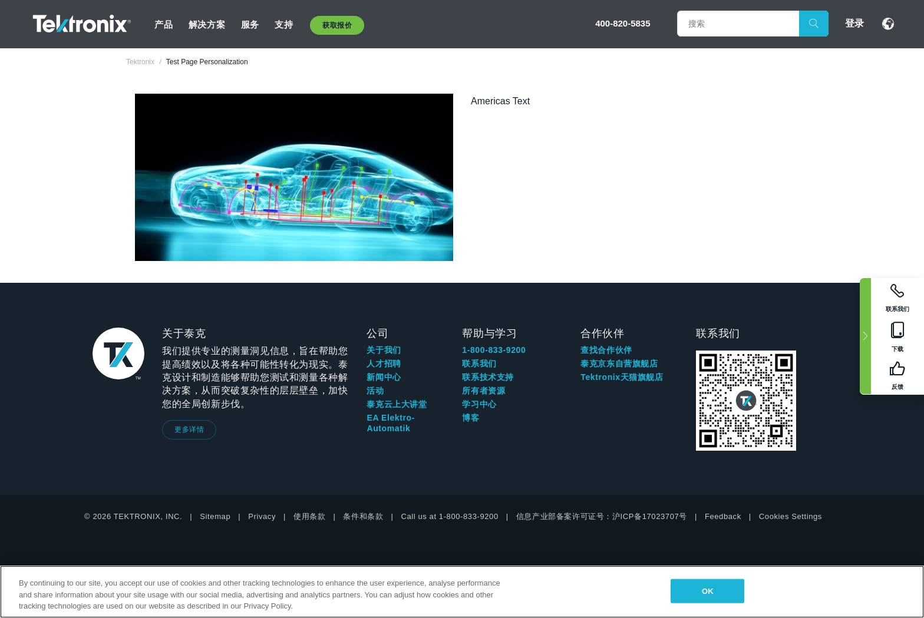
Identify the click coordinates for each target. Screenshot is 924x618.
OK (708, 590)
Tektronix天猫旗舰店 (621, 377)
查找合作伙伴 (606, 350)
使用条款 (309, 516)
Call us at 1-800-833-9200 (449, 516)
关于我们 (384, 350)
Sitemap (215, 516)
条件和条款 (363, 516)
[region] (462, 592)
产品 (163, 24)
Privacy (262, 516)
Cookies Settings (790, 516)
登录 (854, 23)
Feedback (723, 516)
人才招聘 (384, 363)
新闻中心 (384, 377)
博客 (470, 417)
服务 (250, 24)
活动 (375, 390)
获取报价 (337, 25)
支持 (284, 24)
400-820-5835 (622, 23)
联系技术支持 (488, 377)
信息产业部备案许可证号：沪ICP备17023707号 (601, 516)
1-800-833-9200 (494, 350)
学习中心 (479, 404)
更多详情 (189, 429)
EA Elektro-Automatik (391, 423)
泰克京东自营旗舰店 (619, 363)
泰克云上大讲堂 (397, 404)
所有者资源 (483, 390)
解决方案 (207, 24)
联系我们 (479, 363)
